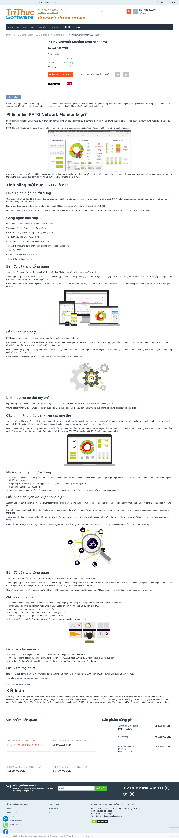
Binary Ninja (123, 736)
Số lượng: (52, 67)
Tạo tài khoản (11, 813)
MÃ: (49, 58)
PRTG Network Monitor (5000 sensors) (70, 767)
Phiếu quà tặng (51, 2)
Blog (67, 27)
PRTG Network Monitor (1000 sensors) (70, 740)
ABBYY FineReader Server (18, 684)
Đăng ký (101, 788)
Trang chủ (13, 27)
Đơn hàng (10, 817)
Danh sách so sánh (13, 824)
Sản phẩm (42, 27)
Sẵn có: (51, 63)
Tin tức (40, 2)
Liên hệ (78, 27)
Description (13, 97)
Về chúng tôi (53, 809)
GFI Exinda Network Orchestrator (21, 740)
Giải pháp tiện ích (25, 35)
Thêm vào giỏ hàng (60, 75)
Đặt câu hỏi (54, 54)
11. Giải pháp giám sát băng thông (51, 35)
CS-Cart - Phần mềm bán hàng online (79, 836)
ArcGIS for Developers (128, 726)
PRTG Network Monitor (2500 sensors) (24, 767)
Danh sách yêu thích (14, 820)
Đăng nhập (10, 809)
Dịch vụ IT (56, 27)
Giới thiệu (28, 27)
